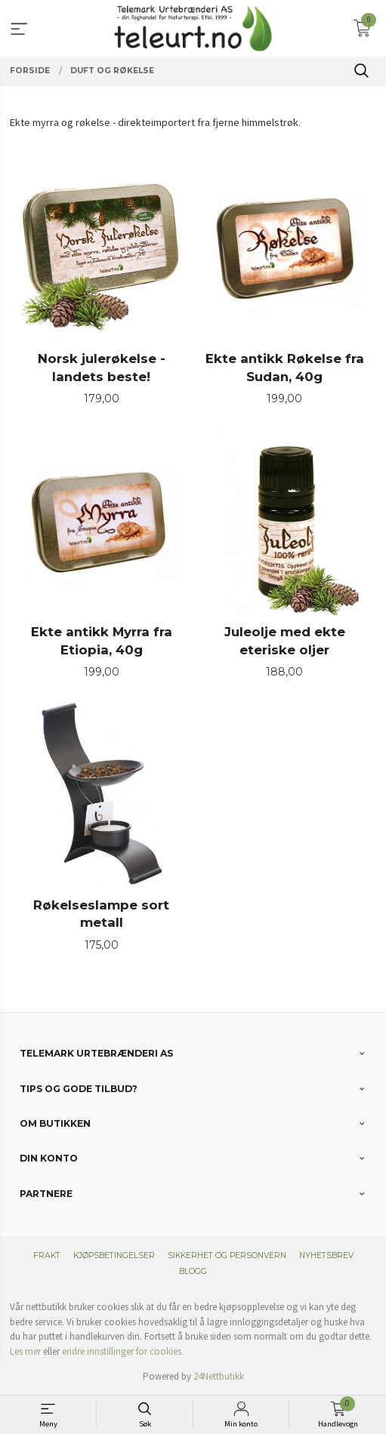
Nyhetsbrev (326, 1255)
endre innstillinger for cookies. (123, 1351)
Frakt (46, 1255)
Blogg (193, 1271)
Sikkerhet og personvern (227, 1255)
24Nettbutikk (218, 1376)
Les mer (25, 1351)
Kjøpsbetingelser (114, 1255)
